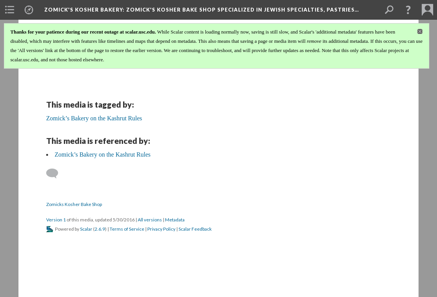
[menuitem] (9, 9)
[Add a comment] (55, 174)
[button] (408, 9)
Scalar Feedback (195, 229)
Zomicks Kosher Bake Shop (74, 204)
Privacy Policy (161, 229)
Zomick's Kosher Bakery (201, 10)
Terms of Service (127, 229)
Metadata (175, 220)
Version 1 (56, 220)
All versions (150, 220)
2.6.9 (100, 229)
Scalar (86, 229)
